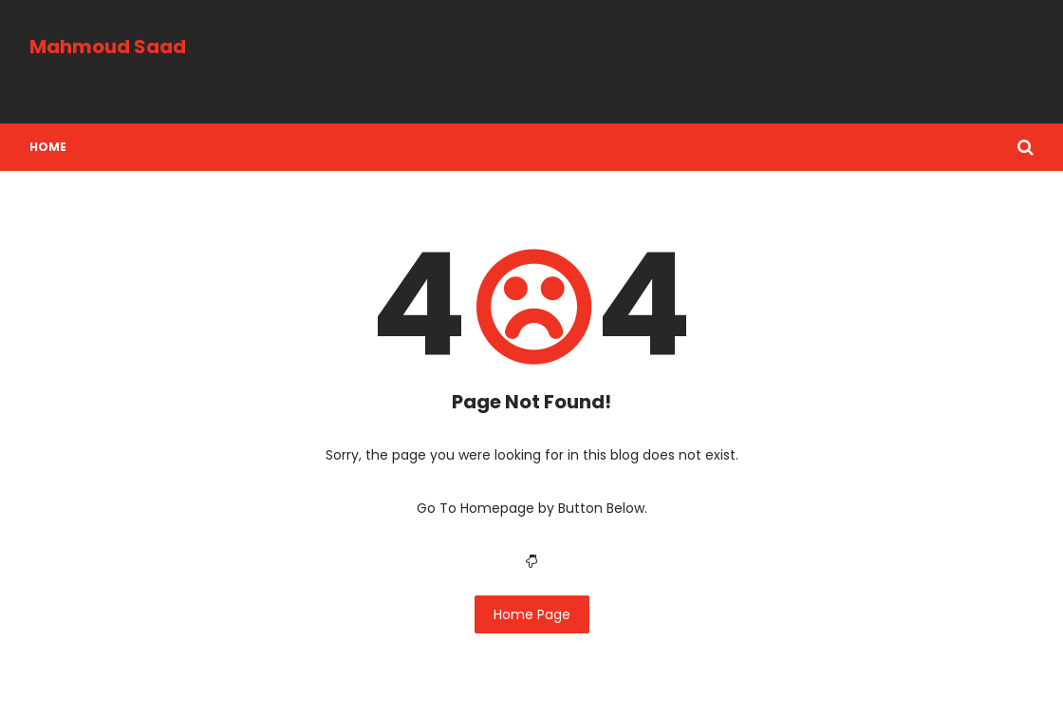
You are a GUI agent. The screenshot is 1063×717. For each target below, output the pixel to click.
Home (47, 147)
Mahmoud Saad (107, 46)
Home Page (532, 614)
